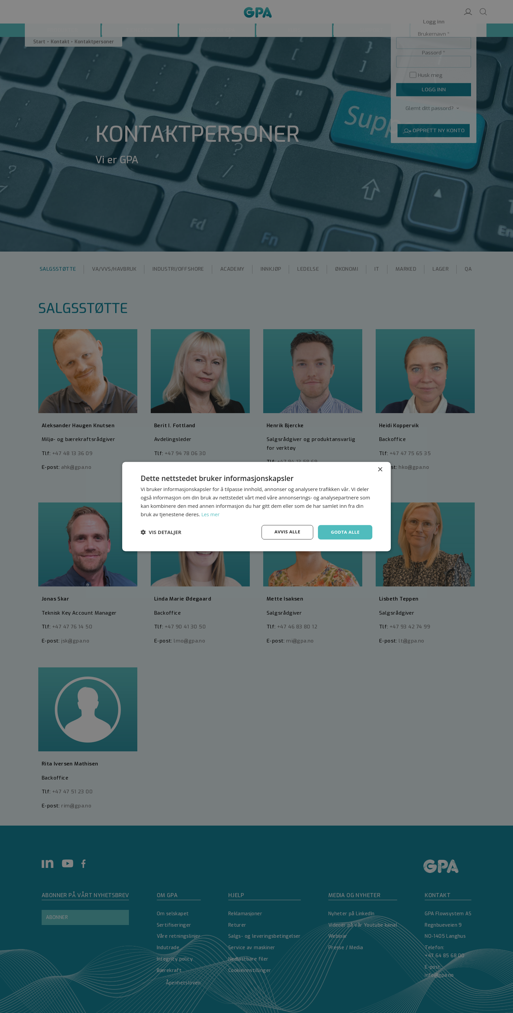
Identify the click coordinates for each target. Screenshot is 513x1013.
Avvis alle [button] (284, 532)
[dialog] (256, 506)
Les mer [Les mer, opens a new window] (210, 514)
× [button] (379, 469)
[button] (161, 532)
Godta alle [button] (344, 532)
